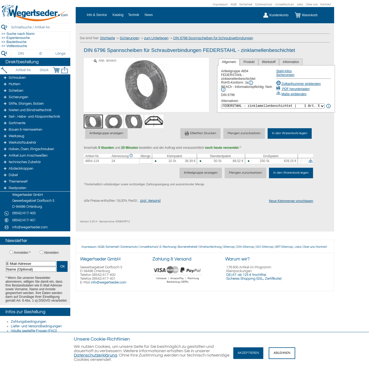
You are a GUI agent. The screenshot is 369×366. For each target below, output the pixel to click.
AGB (234, 4)
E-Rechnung (168, 246)
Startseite (107, 38)
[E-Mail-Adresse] (31, 263)
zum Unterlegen (156, 38)
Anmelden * (22, 253)
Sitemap (229, 246)
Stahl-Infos (284, 71)
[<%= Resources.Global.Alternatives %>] (273, 106)
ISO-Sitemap (265, 246)
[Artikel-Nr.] (23, 70)
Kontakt (325, 4)
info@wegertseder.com (108, 282)
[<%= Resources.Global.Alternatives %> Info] (328, 106)
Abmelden (51, 253)
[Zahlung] (177, 284)
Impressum (220, 4)
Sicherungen (129, 38)
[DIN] (21, 53)
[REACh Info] (223, 89)
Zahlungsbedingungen (28, 322)
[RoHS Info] (251, 83)
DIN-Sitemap (245, 246)
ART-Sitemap (284, 246)
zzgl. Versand (150, 201)
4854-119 (92, 161)
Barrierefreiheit (188, 246)
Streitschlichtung (210, 246)
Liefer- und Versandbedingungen (36, 326)
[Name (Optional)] (31, 269)
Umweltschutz (284, 4)
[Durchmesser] (41, 53)
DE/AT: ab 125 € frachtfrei (246, 275)
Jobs (300, 4)
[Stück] (43, 70)
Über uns (312, 4)
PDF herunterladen (293, 89)
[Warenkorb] (310, 15)
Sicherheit (245, 4)
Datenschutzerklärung (95, 355)
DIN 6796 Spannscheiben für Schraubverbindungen (213, 38)
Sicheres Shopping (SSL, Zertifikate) (253, 279)
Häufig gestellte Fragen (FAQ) (34, 331)
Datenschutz (263, 4)
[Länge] (60, 53)
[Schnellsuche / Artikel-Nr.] (41, 27)
